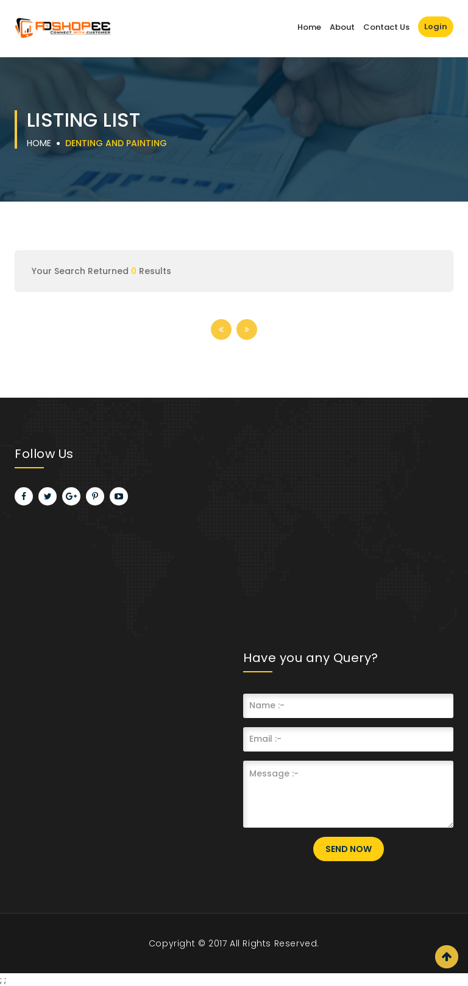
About (342, 27)
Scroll (446, 957)
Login (435, 26)
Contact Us (386, 27)
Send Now (348, 849)
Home (309, 27)
